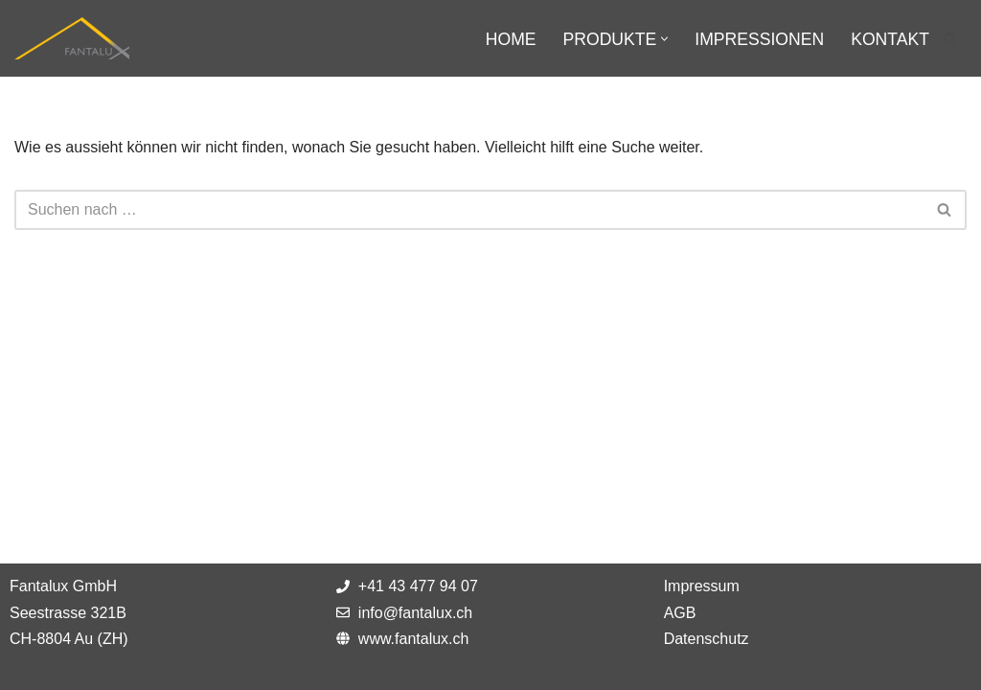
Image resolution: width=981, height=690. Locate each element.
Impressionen (759, 39)
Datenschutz (706, 639)
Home (511, 39)
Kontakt (890, 39)
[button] (664, 38)
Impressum (702, 586)
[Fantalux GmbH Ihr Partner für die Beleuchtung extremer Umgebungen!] (71, 38)
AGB (680, 613)
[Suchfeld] (950, 39)
